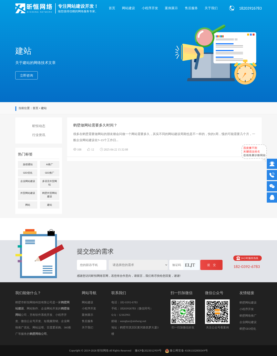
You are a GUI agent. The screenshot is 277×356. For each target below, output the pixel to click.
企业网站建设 (27, 181)
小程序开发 (150, 8)
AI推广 (49, 164)
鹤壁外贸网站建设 (49, 195)
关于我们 (211, 8)
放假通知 (28, 164)
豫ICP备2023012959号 (148, 350)
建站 (49, 204)
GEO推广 (49, 172)
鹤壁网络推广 (248, 315)
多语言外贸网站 (49, 183)
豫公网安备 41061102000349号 (186, 350)
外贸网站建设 (27, 193)
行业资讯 (38, 135)
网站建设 (128, 8)
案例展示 (171, 8)
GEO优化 (27, 172)
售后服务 (191, 8)
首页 (112, 8)
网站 (27, 204)
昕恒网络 (103, 350)
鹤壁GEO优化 (247, 328)
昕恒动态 (38, 126)
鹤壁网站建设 (248, 302)
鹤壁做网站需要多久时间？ (95, 125)
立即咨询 (26, 75)
